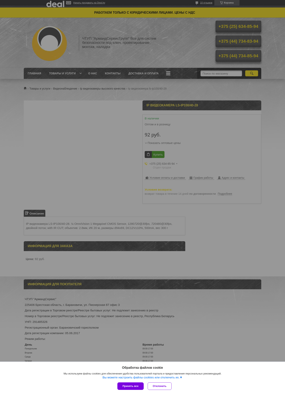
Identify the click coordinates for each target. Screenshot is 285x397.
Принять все (131, 386)
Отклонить (159, 386)
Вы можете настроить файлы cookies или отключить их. (141, 377)
